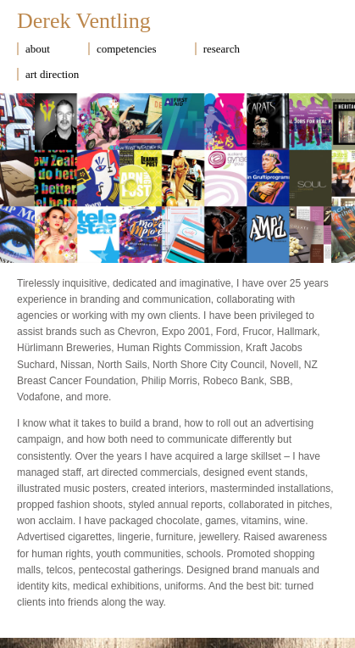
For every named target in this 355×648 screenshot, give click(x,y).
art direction (52, 74)
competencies (127, 48)
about (37, 48)
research (221, 48)
